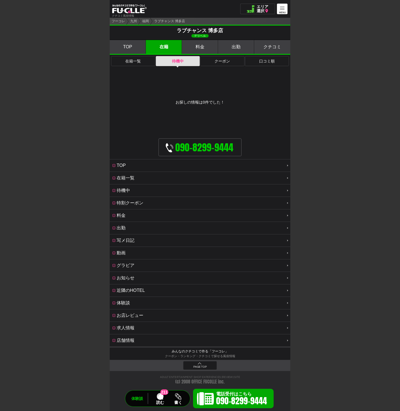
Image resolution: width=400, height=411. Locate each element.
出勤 (236, 46)
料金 (200, 46)
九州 (133, 21)
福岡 (145, 21)
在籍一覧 (133, 61)
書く (178, 402)
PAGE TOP (200, 366)
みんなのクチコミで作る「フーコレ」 (200, 351)
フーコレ (118, 21)
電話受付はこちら (241, 399)
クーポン (222, 61)
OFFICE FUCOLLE (204, 382)
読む (160, 402)
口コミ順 (267, 61)
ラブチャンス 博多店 (169, 21)
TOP (127, 46)
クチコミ (272, 46)
